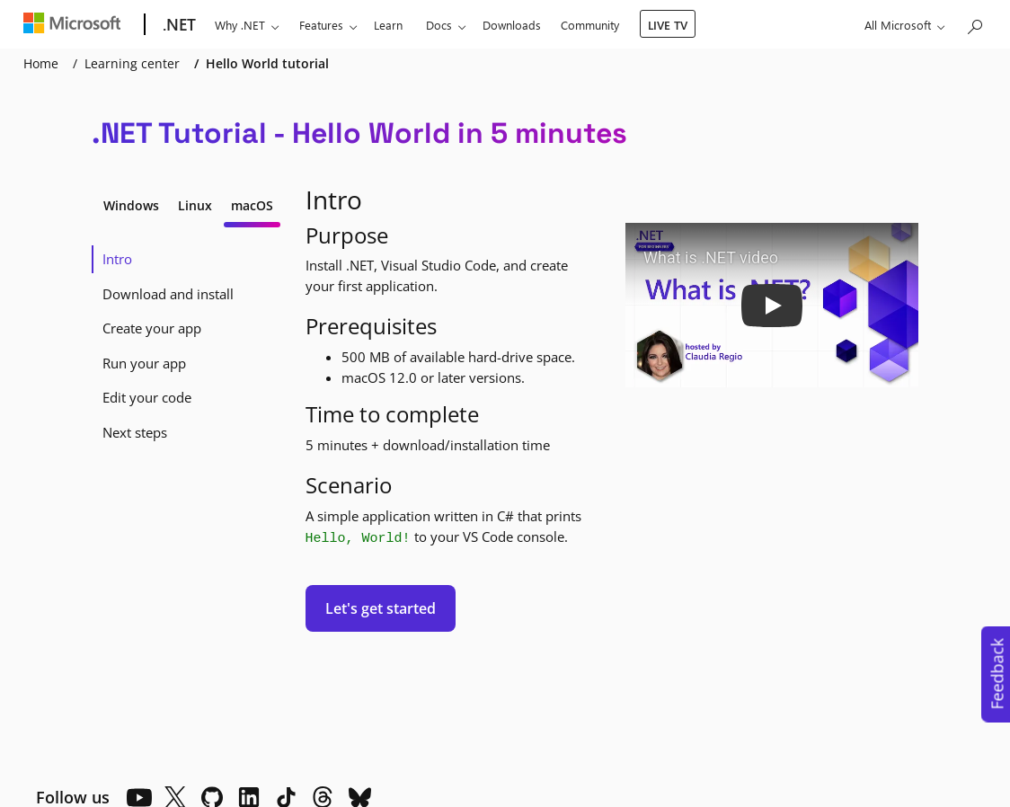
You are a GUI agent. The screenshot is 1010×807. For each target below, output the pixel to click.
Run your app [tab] (144, 363)
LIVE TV (667, 24)
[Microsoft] (75, 25)
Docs (439, 24)
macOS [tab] (252, 205)
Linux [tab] (195, 205)
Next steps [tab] (134, 432)
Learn (388, 24)
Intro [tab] (117, 259)
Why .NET (240, 24)
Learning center (132, 63)
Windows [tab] (131, 205)
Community (590, 24)
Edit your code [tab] (146, 397)
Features (321, 24)
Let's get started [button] (380, 608)
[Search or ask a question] (974, 23)
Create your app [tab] (151, 328)
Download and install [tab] (168, 294)
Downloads (512, 24)
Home (40, 63)
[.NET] (177, 25)
